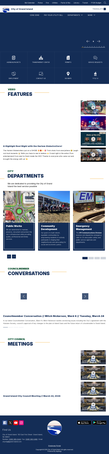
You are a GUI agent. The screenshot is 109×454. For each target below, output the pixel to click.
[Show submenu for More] (90, 15)
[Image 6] (94, 46)
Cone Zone (34, 15)
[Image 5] (92, 46)
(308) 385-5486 (32, 439)
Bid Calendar (30, 3)
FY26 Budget (96, 3)
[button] (93, 107)
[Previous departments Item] (9, 257)
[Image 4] (90, 46)
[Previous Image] (88, 41)
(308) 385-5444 (15, 439)
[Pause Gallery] (93, 41)
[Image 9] (101, 46)
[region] (41, 131)
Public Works (14, 226)
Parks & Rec (66, 3)
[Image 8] (99, 46)
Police (40, 3)
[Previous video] (21, 296)
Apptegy (59, 451)
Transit (85, 3)
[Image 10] (104, 46)
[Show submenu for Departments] (74, 15)
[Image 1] (83, 46)
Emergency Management (84, 228)
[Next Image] (98, 41)
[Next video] (88, 296)
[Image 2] (85, 46)
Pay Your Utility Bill (53, 15)
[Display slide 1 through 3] (85, 258)
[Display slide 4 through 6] (91, 258)
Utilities (55, 3)
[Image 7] (97, 46)
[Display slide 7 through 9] (97, 258)
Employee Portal (54, 446)
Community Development (49, 228)
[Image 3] (87, 46)
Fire (47, 3)
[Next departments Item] (14, 257)
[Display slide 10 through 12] (103, 258)
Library (76, 3)
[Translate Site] (99, 9)
